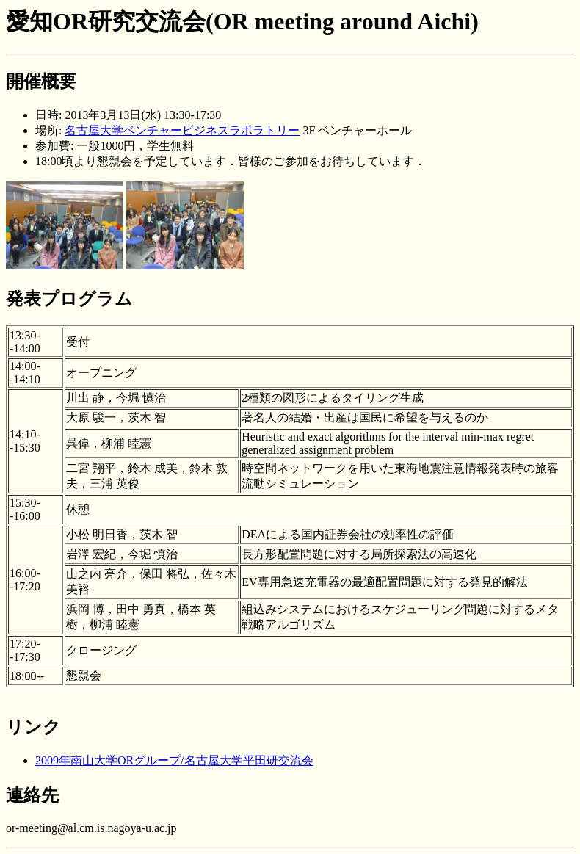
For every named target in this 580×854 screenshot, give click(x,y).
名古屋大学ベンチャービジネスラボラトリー (182, 130)
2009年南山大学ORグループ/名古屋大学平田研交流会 (174, 760)
